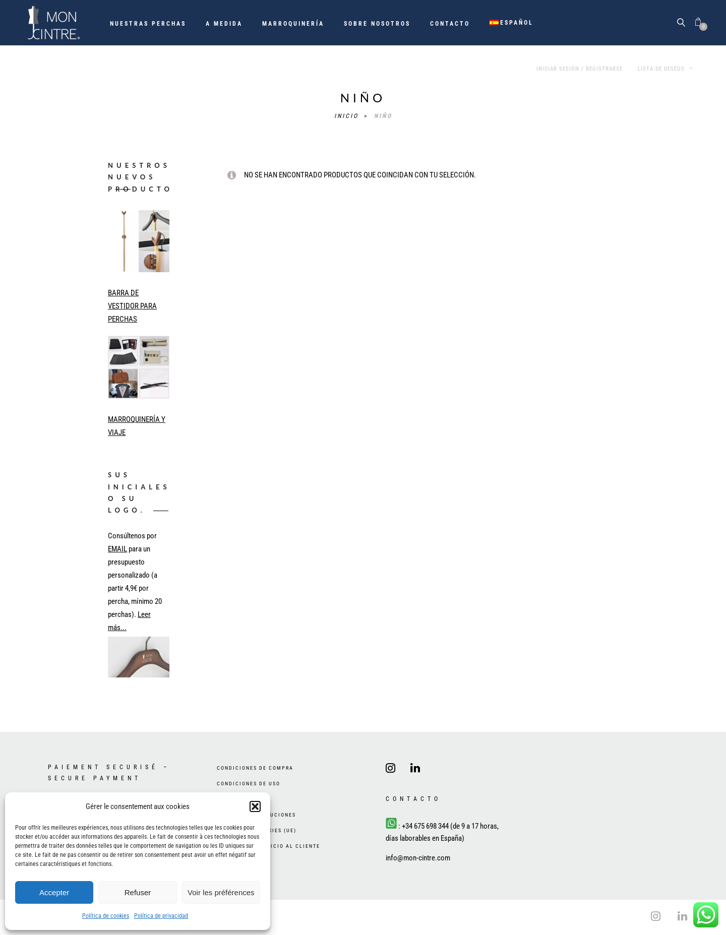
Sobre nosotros (377, 23)
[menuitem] (511, 22)
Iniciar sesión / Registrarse (579, 69)
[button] (255, 806)
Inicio (347, 115)
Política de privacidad (161, 915)
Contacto (450, 23)
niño (383, 115)
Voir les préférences (221, 892)
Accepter (54, 892)
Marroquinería (293, 23)
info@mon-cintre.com (418, 857)
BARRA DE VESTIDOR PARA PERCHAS (132, 306)
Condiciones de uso (248, 783)
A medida (224, 23)
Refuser (138, 892)
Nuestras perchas (148, 23)
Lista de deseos (665, 69)
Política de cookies (105, 915)
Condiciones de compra (255, 768)
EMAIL (117, 548)
